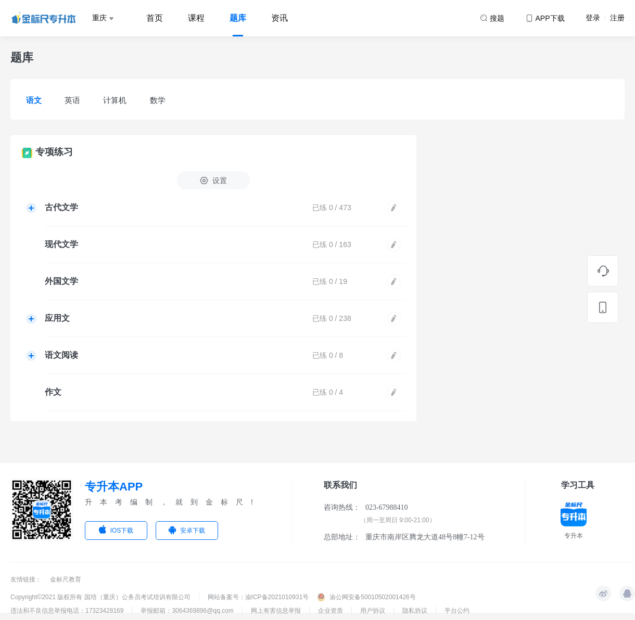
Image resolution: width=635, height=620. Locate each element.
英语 (72, 100)
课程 (196, 18)
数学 (158, 100)
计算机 (114, 100)
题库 (238, 18)
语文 (34, 100)
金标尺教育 (65, 579)
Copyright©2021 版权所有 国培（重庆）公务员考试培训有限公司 (100, 597)
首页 (154, 18)
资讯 (279, 18)
